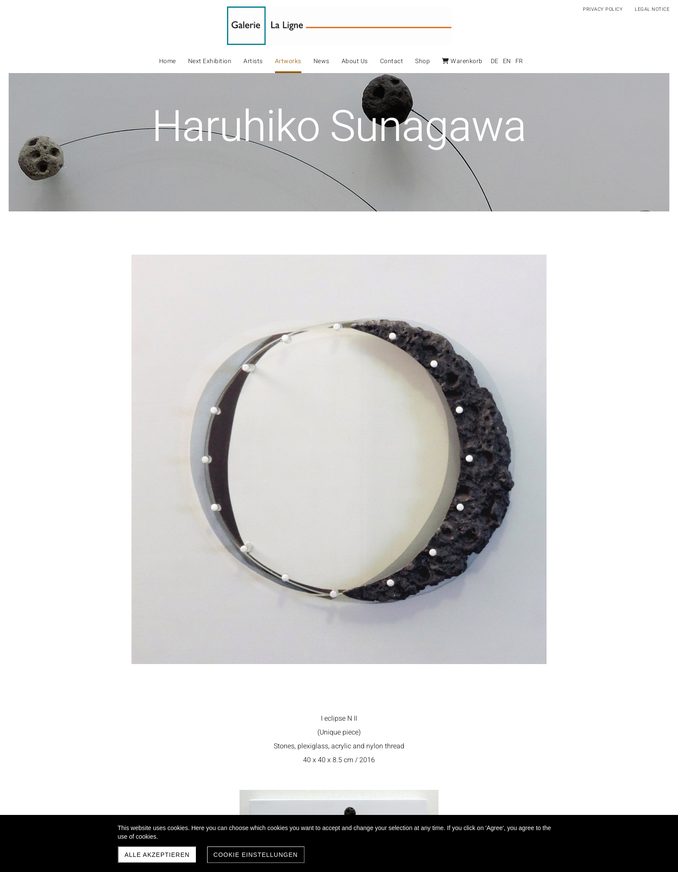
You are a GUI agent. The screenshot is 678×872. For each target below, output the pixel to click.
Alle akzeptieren (157, 854)
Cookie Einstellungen (256, 854)
